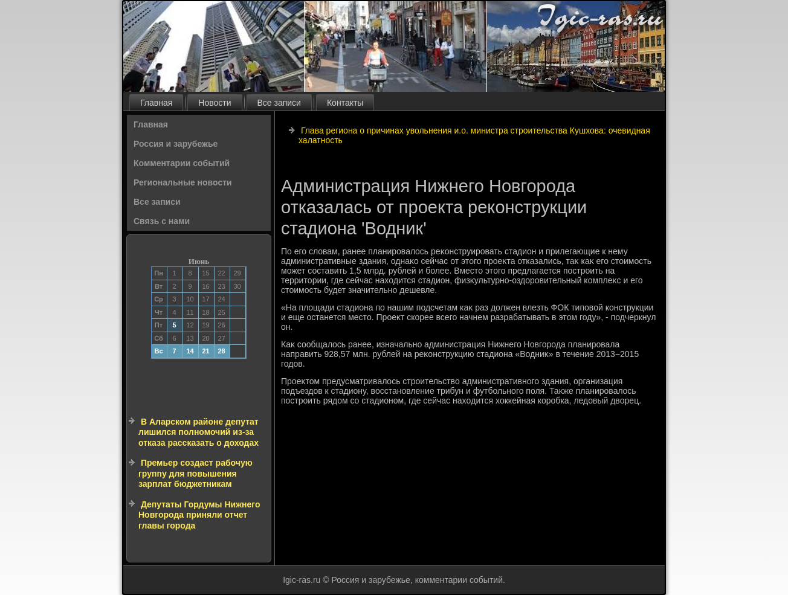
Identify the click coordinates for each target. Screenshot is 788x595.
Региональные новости (183, 182)
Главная (156, 103)
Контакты (345, 103)
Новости (214, 103)
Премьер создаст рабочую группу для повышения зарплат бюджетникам (195, 473)
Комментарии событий (182, 163)
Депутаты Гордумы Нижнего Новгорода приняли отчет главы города (199, 515)
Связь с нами (162, 221)
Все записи (279, 103)
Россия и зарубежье (176, 144)
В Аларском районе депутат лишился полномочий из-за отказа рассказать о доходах (198, 432)
